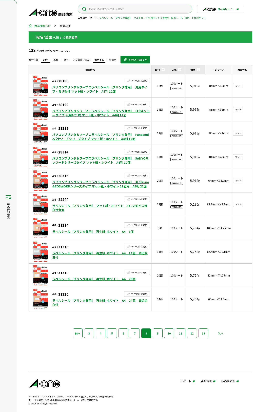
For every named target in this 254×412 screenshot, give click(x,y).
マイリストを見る (133, 61)
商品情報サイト (218, 10)
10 (169, 333)
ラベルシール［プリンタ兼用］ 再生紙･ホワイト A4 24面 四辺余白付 (100, 302)
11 (180, 333)
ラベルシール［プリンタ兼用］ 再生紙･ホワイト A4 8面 (93, 231)
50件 (66, 59)
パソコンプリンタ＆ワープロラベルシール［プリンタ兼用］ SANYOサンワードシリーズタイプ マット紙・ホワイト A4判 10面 (100, 160)
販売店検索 (228, 381)
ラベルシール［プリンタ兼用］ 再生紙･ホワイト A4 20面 (93, 279)
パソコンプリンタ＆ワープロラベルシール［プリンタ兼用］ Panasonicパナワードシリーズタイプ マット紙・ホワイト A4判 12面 (100, 136)
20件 (55, 59)
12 (191, 333)
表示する (99, 59)
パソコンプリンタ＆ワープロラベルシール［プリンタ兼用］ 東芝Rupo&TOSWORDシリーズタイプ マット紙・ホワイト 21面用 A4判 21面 (100, 184)
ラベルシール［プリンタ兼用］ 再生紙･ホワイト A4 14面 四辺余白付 (100, 255)
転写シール (177, 17)
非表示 (112, 59)
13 (203, 333)
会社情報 (206, 381)
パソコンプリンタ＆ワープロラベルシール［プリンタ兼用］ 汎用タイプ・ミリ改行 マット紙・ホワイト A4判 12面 (99, 89)
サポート (185, 381)
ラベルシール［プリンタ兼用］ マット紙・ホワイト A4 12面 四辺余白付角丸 (99, 208)
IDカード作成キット (195, 17)
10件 (45, 59)
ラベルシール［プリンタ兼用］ (115, 17)
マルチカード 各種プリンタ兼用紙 (151, 17)
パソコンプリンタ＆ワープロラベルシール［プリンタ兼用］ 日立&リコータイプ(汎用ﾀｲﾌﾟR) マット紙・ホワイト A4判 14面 (101, 113)
